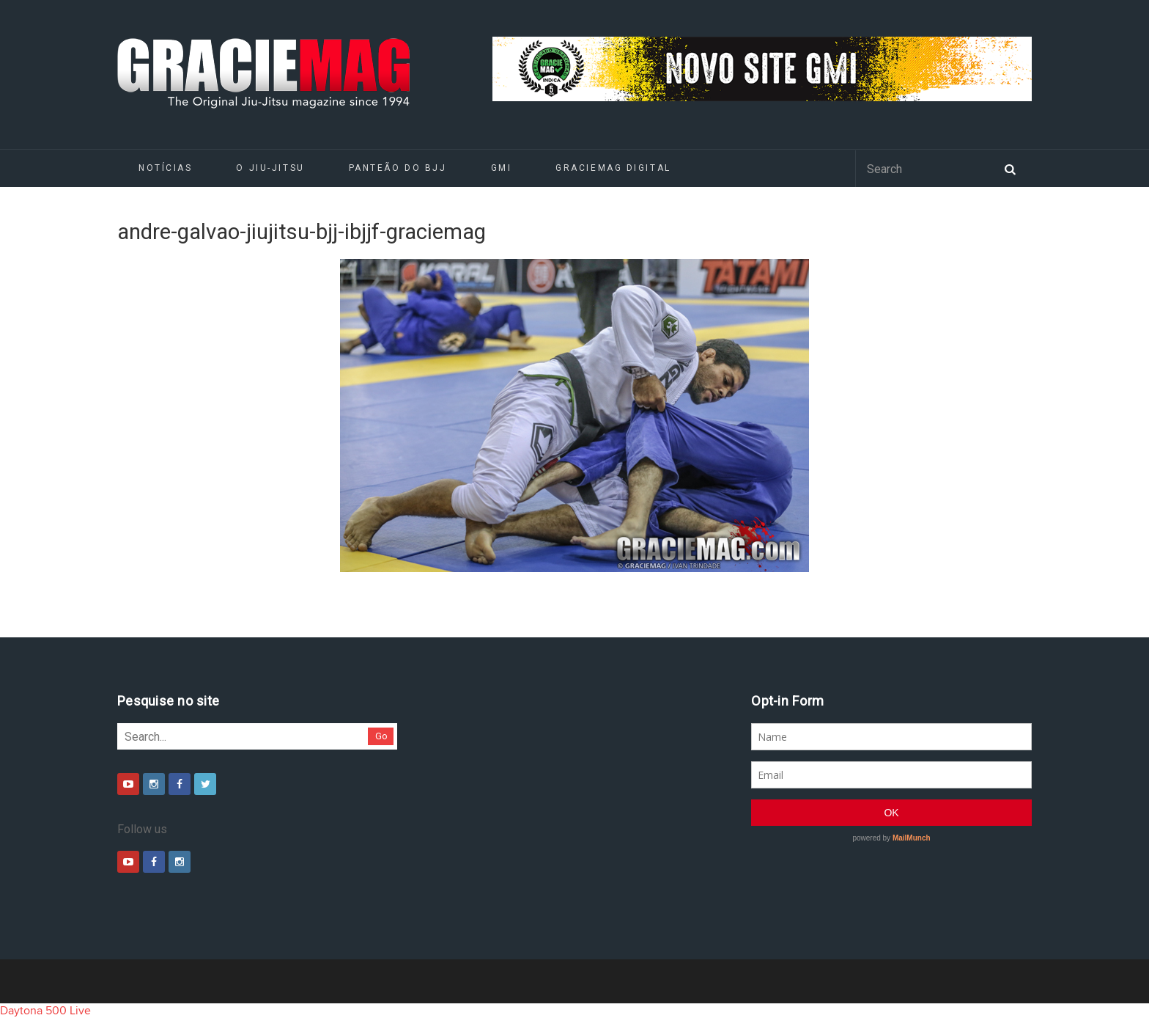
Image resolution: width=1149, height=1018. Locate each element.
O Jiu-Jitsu (270, 168)
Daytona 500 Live (45, 1010)
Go (381, 735)
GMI (501, 168)
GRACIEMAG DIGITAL (613, 168)
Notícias (165, 168)
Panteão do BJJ (398, 168)
